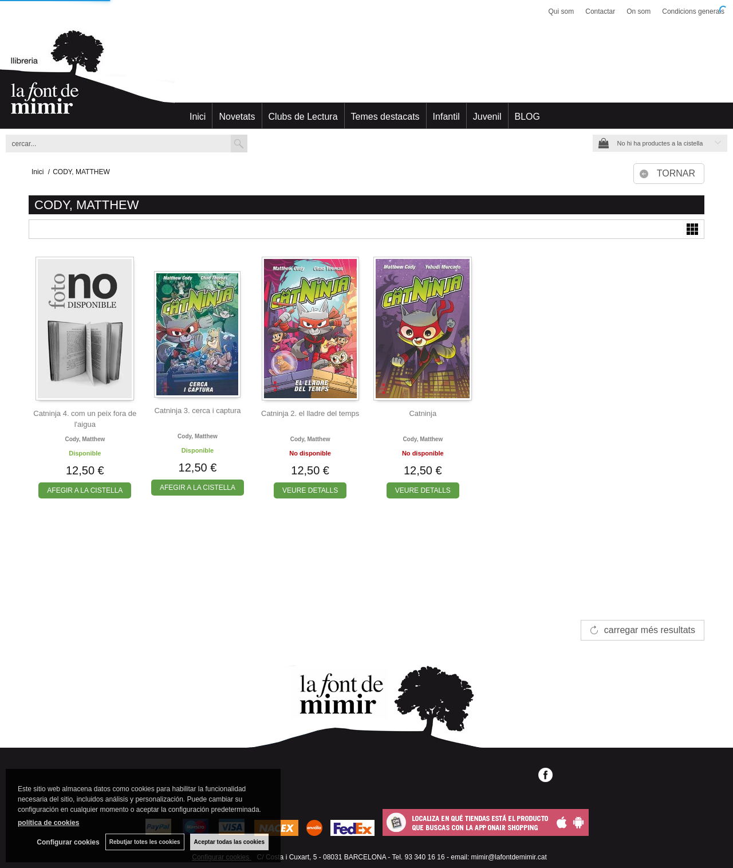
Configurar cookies (68, 842)
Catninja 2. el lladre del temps (310, 413)
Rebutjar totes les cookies (144, 842)
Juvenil (487, 116)
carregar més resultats (649, 630)
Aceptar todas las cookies (229, 842)
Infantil (446, 116)
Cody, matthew (85, 439)
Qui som (561, 11)
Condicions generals (693, 11)
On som (638, 11)
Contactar (600, 11)
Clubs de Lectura (303, 116)
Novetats (237, 116)
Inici (198, 116)
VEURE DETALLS (310, 490)
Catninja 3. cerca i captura (197, 410)
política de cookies (48, 823)
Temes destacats (385, 116)
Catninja (422, 413)
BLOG (527, 116)
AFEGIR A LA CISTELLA (85, 490)
